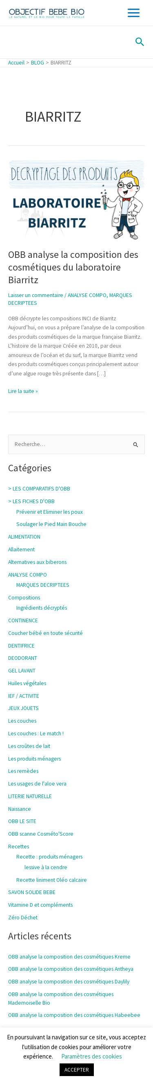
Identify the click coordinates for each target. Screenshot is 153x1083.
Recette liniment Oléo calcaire (51, 880)
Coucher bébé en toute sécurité (45, 633)
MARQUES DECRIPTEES (42, 584)
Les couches (22, 720)
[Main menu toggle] (133, 13)
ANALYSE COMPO (87, 295)
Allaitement (21, 549)
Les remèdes (23, 771)
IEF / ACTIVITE (23, 695)
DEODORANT (22, 658)
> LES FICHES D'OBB (31, 501)
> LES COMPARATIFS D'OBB (39, 488)
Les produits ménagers (34, 758)
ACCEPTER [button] (76, 1069)
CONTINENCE (23, 620)
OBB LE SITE (22, 821)
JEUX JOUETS (23, 708)
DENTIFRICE (21, 645)
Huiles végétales (27, 683)
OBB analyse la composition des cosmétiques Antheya (70, 968)
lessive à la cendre (45, 867)
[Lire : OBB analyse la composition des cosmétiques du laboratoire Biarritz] (76, 199)
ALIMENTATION (24, 536)
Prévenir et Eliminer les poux (49, 511)
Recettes (18, 846)
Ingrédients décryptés (41, 607)
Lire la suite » (23, 391)
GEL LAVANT (21, 670)
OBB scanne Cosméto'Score (40, 833)
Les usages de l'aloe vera (37, 783)
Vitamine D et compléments (40, 904)
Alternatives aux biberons (37, 562)
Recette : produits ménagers (49, 856)
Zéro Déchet (23, 917)
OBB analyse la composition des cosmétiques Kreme (69, 956)
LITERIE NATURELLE (30, 796)
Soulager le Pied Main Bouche (51, 524)
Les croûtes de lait (29, 746)
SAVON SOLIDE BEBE (31, 892)
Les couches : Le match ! (36, 733)
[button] (140, 42)
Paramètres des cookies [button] (91, 1056)
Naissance (19, 809)
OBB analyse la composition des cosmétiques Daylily (68, 981)
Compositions (24, 597)
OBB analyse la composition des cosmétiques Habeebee (74, 1015)
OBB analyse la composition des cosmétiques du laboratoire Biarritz (73, 267)
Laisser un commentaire (35, 295)
